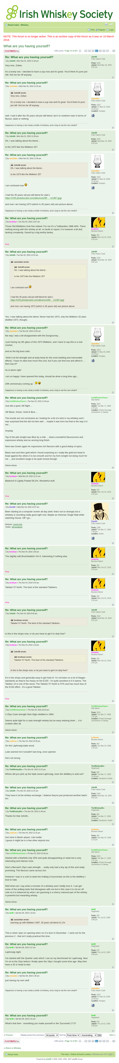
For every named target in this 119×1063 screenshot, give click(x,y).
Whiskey (24, 25)
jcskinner (13, 741)
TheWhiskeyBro (15, 769)
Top (113, 77)
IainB (11, 913)
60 (114, 51)
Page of (71, 51)
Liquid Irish (17, 524)
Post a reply (11, 51)
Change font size (111, 24)
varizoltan (13, 86)
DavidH (12, 507)
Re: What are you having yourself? (29, 57)
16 (104, 51)
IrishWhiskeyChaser (17, 401)
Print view (106, 24)
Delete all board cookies (81, 1054)
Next (111, 1035)
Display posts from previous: (40, 1035)
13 (93, 51)
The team (65, 1054)
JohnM (12, 61)
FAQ (93, 30)
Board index (13, 25)
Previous (9, 1035)
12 (89, 51)
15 (100, 51)
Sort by (70, 1035)
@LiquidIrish (17, 527)
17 (107, 51)
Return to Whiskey (13, 1048)
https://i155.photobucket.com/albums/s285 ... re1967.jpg (33, 198)
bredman (13, 222)
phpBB (48, 1059)
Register (101, 30)
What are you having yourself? (26, 46)
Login (111, 30)
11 (86, 51)
